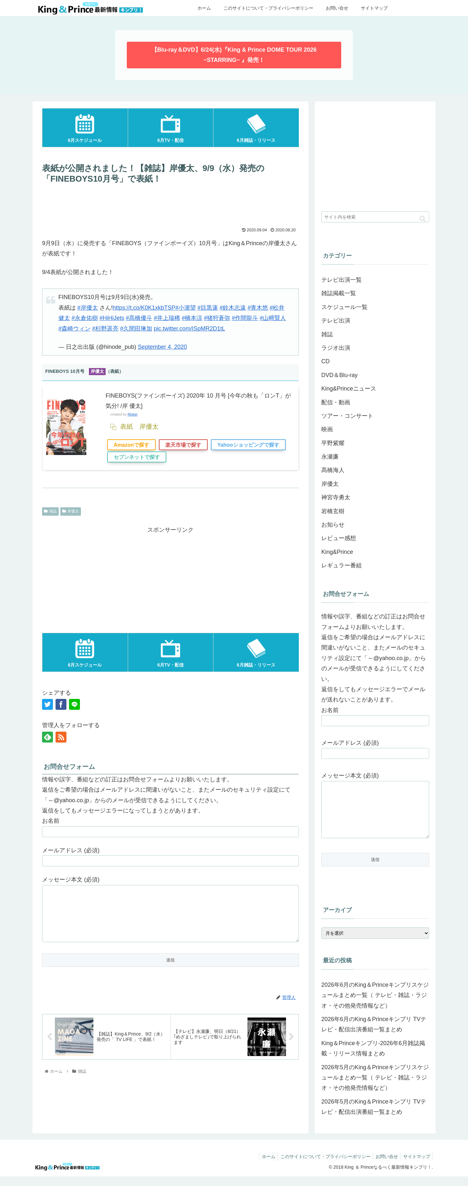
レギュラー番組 (341, 565)
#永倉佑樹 (85, 318)
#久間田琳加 (136, 328)
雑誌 (50, 511)
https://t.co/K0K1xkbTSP (144, 308)
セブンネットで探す (137, 457)
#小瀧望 (185, 308)
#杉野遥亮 (105, 328)
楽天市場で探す (183, 445)
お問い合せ (384, 1166)
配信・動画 (335, 402)
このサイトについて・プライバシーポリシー (322, 1166)
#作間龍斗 (245, 318)
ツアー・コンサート (347, 416)
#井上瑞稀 (167, 318)
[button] (422, 218)
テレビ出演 (335, 320)
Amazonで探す (131, 445)
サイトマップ (416, 1166)
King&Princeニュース (348, 388)
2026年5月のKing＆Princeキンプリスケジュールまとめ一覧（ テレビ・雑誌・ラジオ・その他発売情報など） (375, 1087)
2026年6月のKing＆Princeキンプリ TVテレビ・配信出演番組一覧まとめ (373, 1034)
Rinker (132, 414)
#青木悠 (257, 308)
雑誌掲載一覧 (338, 293)
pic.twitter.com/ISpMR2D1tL (189, 328)
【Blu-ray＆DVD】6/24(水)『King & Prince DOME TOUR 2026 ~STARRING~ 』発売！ (234, 55)
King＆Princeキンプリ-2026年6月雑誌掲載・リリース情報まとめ (373, 1058)
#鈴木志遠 (233, 308)
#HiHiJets (112, 318)
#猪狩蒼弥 (217, 318)
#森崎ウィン (74, 328)
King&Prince (337, 552)
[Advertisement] (170, 204)
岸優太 (70, 511)
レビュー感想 (338, 538)
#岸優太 (87, 308)
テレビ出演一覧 (341, 280)
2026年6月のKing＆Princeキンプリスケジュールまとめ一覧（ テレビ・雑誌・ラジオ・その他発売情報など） (375, 1004)
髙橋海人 (332, 470)
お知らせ (332, 524)
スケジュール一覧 (344, 307)
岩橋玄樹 (332, 511)
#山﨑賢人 (273, 318)
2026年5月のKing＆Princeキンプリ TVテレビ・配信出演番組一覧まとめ (373, 1116)
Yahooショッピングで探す (248, 445)
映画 (327, 429)
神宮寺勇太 (335, 497)
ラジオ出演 (335, 348)
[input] (375, 216)
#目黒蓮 (207, 308)
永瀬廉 (330, 456)
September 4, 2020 (162, 347)
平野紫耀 (332, 443)
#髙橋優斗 (139, 318)
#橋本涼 (192, 318)
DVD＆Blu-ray (339, 375)
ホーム (263, 1166)
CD (325, 361)
